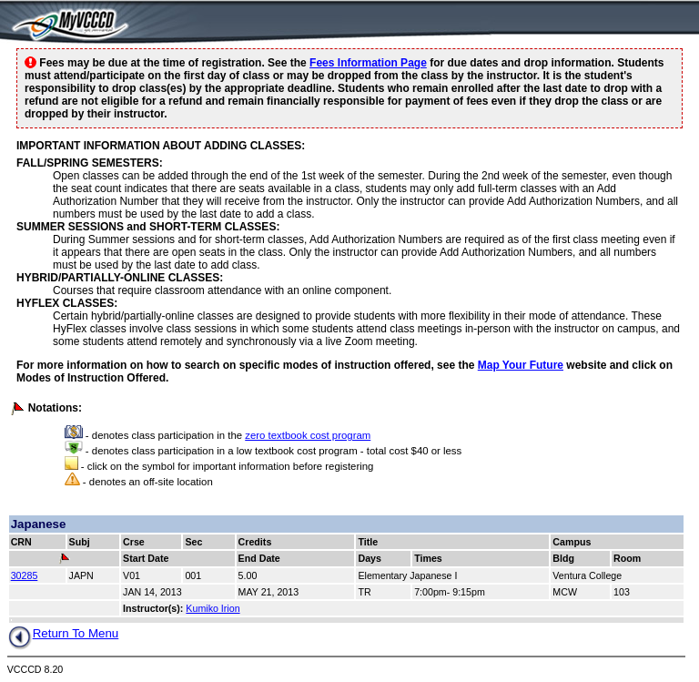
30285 (24, 575)
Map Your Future (520, 365)
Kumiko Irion (212, 608)
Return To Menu (63, 633)
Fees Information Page (368, 62)
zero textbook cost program (307, 435)
